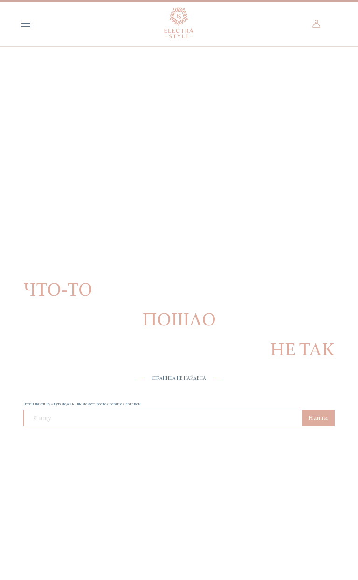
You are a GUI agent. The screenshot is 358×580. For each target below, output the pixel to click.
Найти (318, 417)
